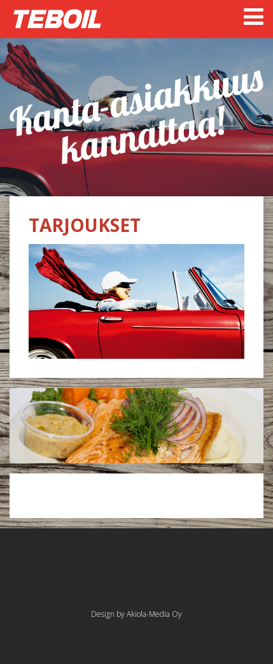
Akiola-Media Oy (154, 614)
